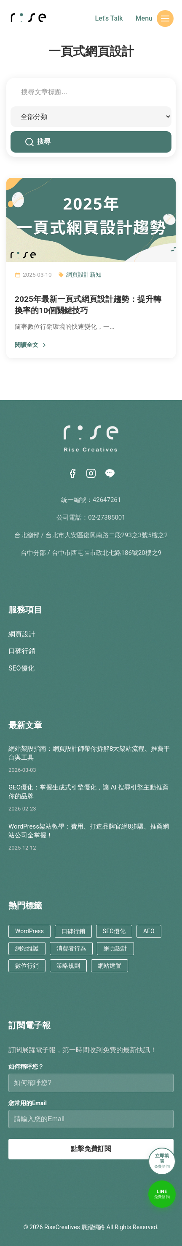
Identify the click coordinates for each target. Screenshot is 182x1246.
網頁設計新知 (84, 274)
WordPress (29, 931)
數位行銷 (27, 965)
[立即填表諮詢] (162, 1161)
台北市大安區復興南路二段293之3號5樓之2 (107, 535)
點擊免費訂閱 (91, 1148)
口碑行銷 (21, 651)
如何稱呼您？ (26, 1066)
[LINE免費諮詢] (162, 1194)
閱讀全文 (31, 344)
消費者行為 (71, 948)
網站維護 (27, 948)
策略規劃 (68, 965)
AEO (149, 931)
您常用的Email (27, 1103)
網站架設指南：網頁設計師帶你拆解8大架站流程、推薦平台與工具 (89, 753)
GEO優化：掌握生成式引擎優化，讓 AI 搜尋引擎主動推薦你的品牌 (88, 792)
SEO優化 (21, 668)
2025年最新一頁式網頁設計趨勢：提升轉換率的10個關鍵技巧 (88, 304)
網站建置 (109, 965)
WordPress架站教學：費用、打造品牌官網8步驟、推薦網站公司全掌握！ (88, 831)
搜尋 (38, 142)
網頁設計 (21, 634)
